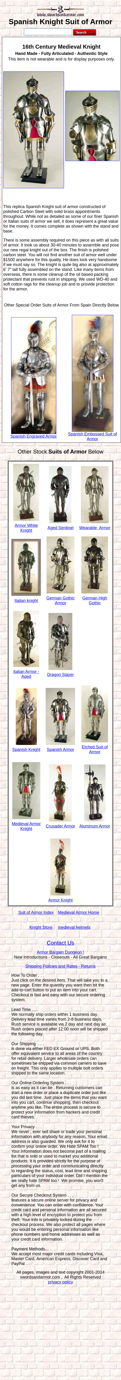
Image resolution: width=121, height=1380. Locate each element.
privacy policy (60, 1282)
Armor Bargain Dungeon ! (60, 952)
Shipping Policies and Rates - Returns (60, 966)
